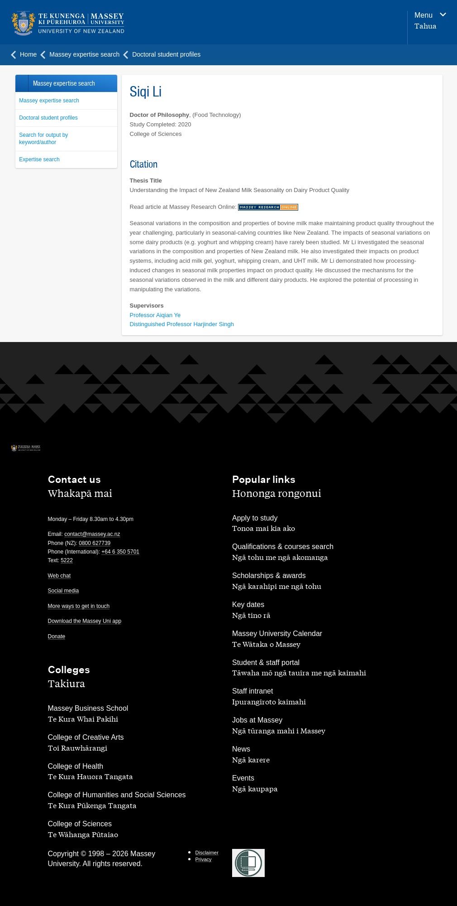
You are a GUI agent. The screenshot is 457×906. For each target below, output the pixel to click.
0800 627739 (94, 543)
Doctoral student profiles (48, 118)
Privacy (203, 859)
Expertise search (39, 159)
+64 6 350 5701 (120, 552)
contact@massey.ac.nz (92, 534)
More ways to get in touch (79, 606)
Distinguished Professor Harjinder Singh (182, 324)
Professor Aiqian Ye (155, 315)
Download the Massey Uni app (85, 621)
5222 (67, 560)
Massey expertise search (49, 100)
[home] (90, 23)
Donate (57, 636)
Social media (63, 591)
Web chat (59, 576)
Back (21, 83)
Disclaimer (207, 852)
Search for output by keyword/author (43, 139)
